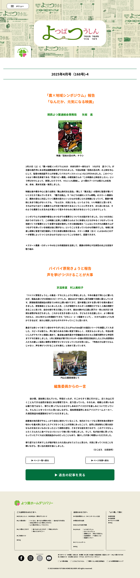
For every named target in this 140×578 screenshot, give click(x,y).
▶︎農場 (81, 555)
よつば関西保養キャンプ (115, 561)
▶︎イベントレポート (79, 542)
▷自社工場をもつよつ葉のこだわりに (40, 523)
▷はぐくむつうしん (89, 531)
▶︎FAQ (19, 540)
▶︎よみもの (76, 529)
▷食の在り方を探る (59, 520)
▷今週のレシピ (96, 536)
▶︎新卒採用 (111, 516)
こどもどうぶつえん (77, 561)
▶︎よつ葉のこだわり (23, 529)
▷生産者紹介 (87, 536)
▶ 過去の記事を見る (70, 475)
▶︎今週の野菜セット (79, 516)
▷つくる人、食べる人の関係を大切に (40, 520)
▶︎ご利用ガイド (21, 536)
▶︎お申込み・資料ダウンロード (38, 516)
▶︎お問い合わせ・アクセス (76, 557)
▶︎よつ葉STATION (117, 555)
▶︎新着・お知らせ (72, 555)
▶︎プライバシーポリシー (92, 557)
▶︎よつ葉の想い (21, 520)
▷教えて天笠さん (97, 533)
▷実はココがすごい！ (38, 531)
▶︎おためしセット (22, 516)
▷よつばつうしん (88, 529)
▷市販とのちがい (52, 529)
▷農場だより (87, 533)
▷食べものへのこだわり (39, 529)
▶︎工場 (86, 555)
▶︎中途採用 (111, 518)
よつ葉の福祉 (63, 561)
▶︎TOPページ (62, 555)
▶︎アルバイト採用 (113, 520)
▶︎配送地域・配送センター (103, 555)
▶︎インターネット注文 (93, 516)
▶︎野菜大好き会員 (78, 520)
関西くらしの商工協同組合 (95, 561)
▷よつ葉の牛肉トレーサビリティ (39, 525)
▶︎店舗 (91, 555)
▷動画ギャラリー (88, 538)
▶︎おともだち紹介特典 (80, 525)
